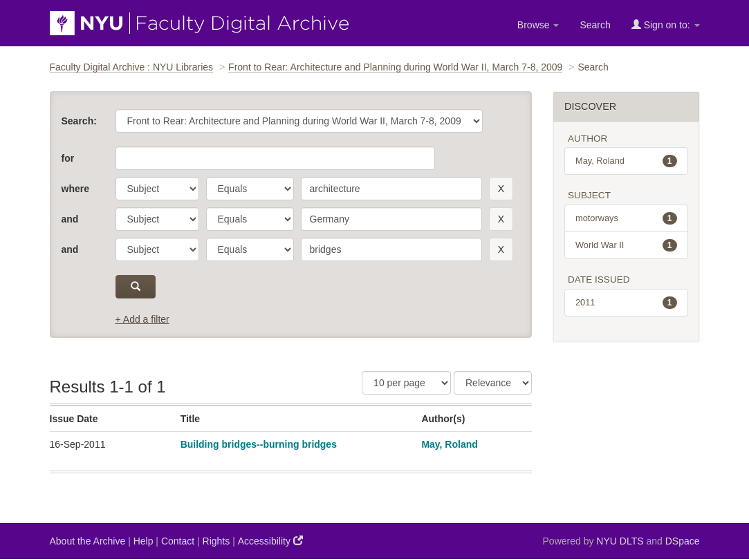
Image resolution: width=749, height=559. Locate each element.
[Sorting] (493, 383)
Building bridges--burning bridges (259, 444)
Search (595, 24)
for (68, 158)
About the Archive (88, 541)
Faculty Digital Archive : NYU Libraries (132, 67)
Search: (79, 120)
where (75, 188)
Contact (177, 541)
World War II (626, 245)
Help (143, 541)
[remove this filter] (501, 188)
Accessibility (270, 541)
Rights (216, 541)
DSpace (682, 541)
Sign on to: (665, 24)
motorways (626, 218)
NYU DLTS (619, 541)
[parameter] (157, 188)
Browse (538, 24)
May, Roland (449, 444)
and (70, 219)
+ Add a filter (142, 319)
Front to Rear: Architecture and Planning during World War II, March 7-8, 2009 (395, 67)
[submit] (135, 287)
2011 (626, 302)
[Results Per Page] (406, 383)
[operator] (250, 188)
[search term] (391, 188)
